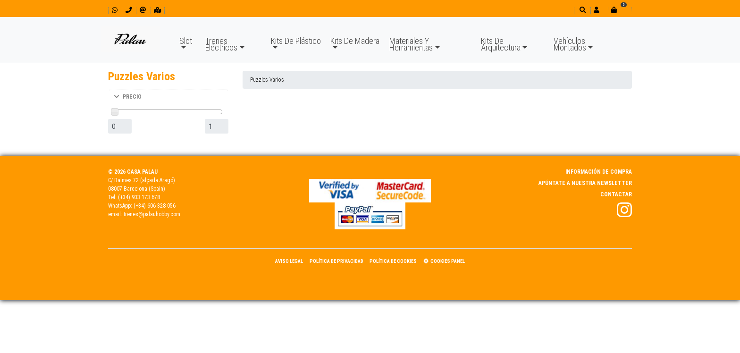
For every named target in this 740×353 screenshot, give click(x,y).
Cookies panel (444, 261)
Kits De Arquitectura (501, 44)
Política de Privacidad (336, 261)
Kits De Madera (354, 41)
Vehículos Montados (570, 44)
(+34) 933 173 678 (139, 197)
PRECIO (128, 96)
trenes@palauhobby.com (152, 214)
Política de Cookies (393, 261)
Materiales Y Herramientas (411, 44)
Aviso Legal (289, 261)
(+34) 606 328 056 (155, 205)
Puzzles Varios (267, 79)
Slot (185, 41)
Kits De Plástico (296, 41)
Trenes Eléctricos (221, 44)
